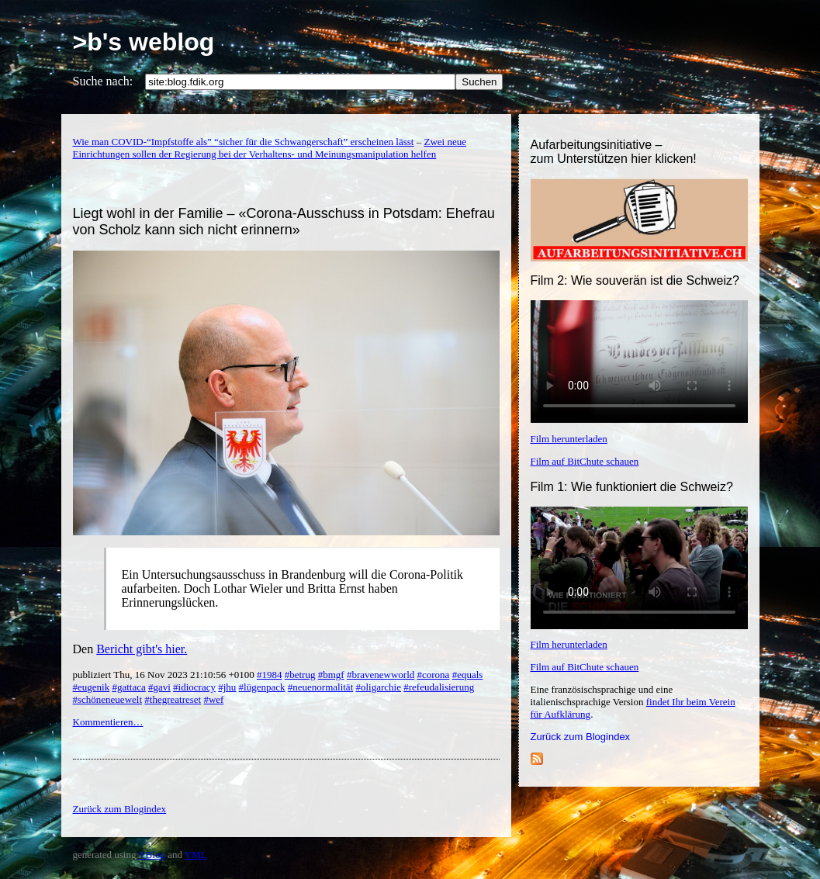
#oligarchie (378, 687)
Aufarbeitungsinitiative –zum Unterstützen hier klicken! (614, 151)
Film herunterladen (569, 439)
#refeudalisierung (438, 687)
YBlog (151, 854)
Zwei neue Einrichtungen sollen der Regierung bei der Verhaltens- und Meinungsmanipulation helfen (270, 148)
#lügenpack (262, 687)
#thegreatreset (172, 699)
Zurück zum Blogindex (581, 736)
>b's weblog (144, 42)
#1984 (269, 674)
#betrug (300, 674)
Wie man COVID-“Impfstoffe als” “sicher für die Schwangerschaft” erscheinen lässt (243, 141)
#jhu (227, 687)
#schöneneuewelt (108, 699)
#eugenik (91, 687)
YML (196, 854)
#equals (467, 674)
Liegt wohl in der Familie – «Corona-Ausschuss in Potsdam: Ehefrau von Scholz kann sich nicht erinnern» (284, 221)
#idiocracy (194, 687)
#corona (433, 674)
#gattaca (128, 687)
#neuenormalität (320, 687)
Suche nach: (103, 81)
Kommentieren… (108, 722)
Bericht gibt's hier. (141, 649)
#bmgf (331, 674)
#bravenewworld (380, 674)
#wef (213, 699)
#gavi (159, 687)
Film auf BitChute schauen (585, 461)
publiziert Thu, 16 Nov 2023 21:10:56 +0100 (165, 674)
